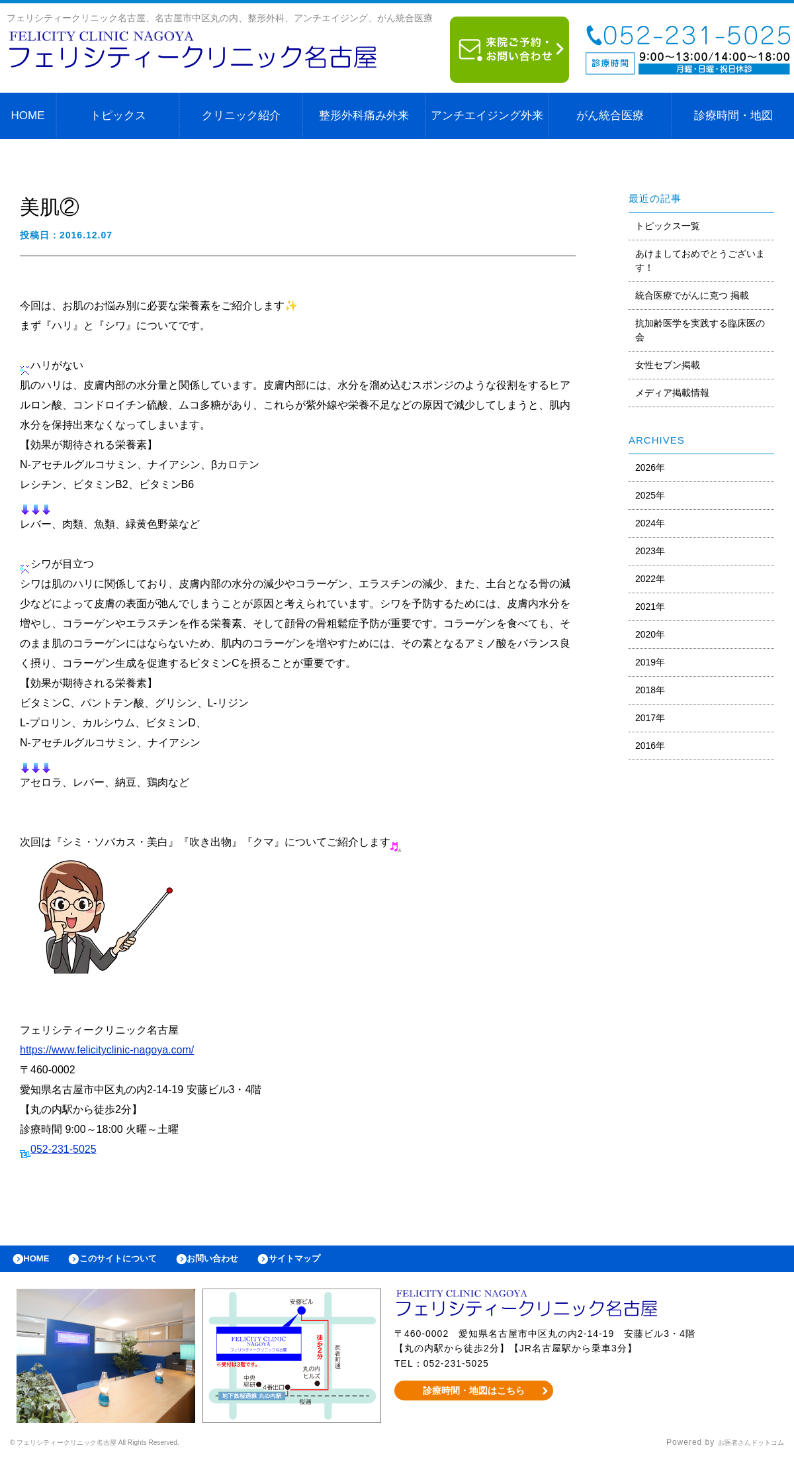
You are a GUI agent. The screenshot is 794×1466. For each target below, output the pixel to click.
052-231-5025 (63, 1149)
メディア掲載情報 (672, 392)
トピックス (118, 115)
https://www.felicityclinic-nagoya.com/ (107, 1049)
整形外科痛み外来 (364, 115)
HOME (28, 115)
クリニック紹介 (241, 115)
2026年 (650, 467)
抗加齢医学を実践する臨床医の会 (700, 330)
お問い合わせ (242, 1262)
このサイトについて (134, 1262)
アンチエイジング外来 (487, 115)
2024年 (650, 523)
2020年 (650, 634)
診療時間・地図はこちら (474, 1397)
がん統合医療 (610, 115)
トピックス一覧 (667, 225)
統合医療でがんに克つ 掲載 (692, 295)
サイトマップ (335, 1262)
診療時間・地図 (733, 115)
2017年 (650, 717)
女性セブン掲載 (667, 365)
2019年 (650, 662)
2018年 (650, 690)
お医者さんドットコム (741, 1449)
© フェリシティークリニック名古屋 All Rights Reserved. (123, 1449)
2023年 (650, 551)
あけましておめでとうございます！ (700, 260)
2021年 (650, 606)
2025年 (650, 495)
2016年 (650, 745)
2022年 (650, 578)
